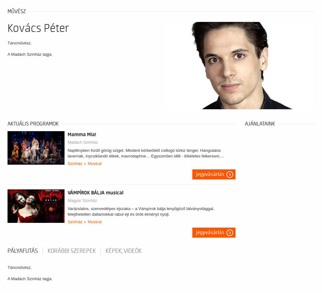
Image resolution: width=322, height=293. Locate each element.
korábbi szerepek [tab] (72, 251)
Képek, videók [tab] (124, 251)
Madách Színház (83, 142)
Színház (75, 163)
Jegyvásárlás (210, 174)
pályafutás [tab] (23, 251)
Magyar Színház (82, 200)
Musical (94, 163)
